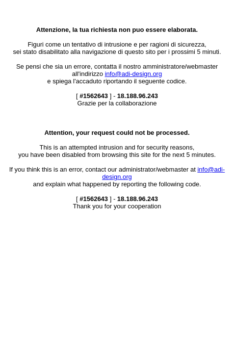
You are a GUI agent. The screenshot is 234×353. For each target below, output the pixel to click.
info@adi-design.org (133, 73)
